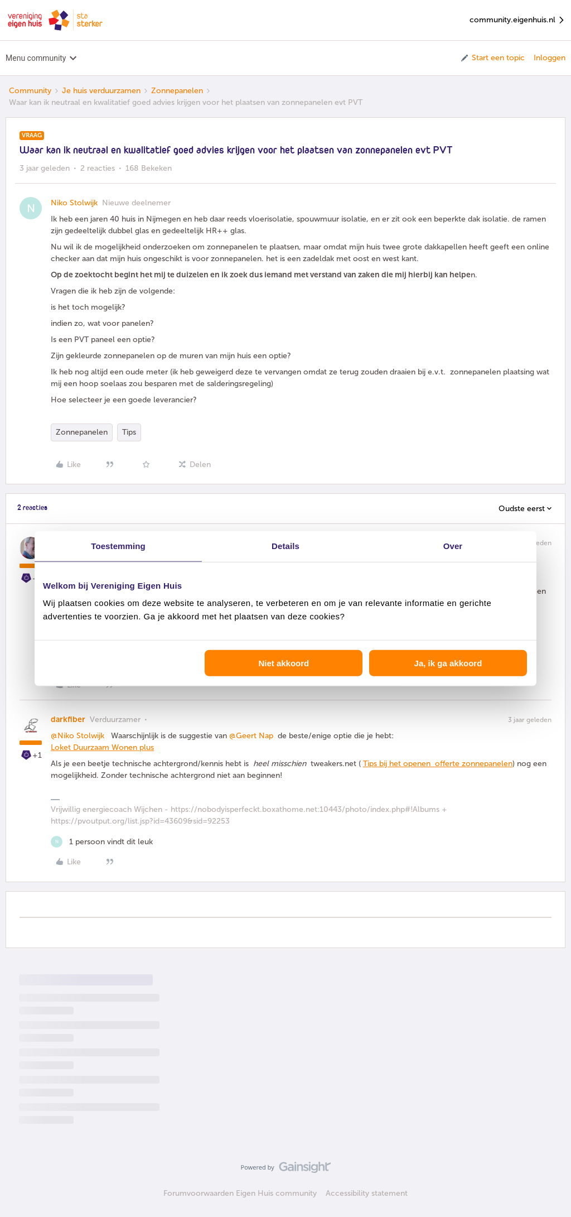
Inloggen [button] (549, 57)
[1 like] (102, 842)
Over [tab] (453, 545)
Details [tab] (285, 545)
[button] (492, 58)
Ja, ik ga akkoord (448, 663)
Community (30, 90)
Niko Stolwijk (74, 203)
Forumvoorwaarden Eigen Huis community (240, 1193)
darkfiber (68, 719)
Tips (129, 432)
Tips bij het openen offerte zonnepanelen (437, 763)
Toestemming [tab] (118, 545)
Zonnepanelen (177, 90)
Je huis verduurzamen (101, 90)
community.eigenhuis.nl (517, 20)
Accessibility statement (367, 1193)
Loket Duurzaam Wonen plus (102, 747)
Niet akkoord (283, 663)
